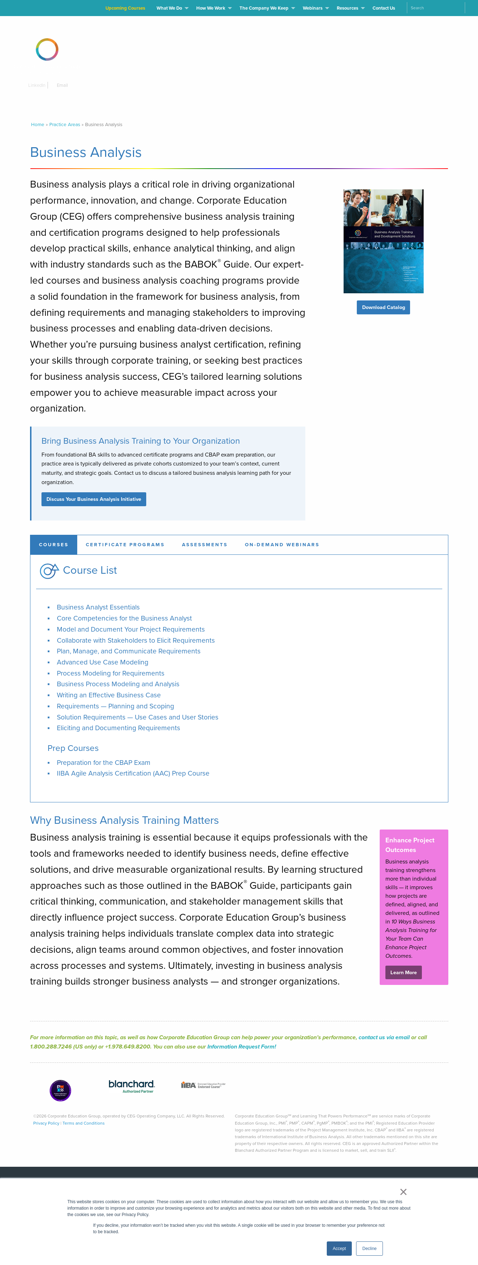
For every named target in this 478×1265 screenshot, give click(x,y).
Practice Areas (64, 124)
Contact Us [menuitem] (384, 8)
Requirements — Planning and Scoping (115, 706)
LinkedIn (34, 85)
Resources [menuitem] (347, 8)
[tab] (53, 544)
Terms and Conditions (84, 1123)
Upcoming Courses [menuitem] (125, 8)
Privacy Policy (46, 1123)
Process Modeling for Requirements (110, 673)
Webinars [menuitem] (312, 8)
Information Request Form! (241, 1046)
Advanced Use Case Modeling (102, 662)
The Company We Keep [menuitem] (264, 8)
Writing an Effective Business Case (109, 695)
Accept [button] (339, 1248)
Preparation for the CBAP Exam (104, 762)
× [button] (403, 1192)
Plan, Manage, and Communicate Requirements (129, 651)
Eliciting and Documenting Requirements (118, 728)
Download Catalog (383, 307)
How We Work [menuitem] (210, 8)
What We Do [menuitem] (169, 8)
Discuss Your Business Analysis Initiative (93, 499)
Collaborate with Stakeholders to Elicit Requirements (136, 640)
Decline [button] (369, 1248)
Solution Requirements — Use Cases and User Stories (137, 717)
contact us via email (384, 1037)
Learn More (403, 972)
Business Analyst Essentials (98, 607)
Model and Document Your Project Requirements (131, 629)
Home (37, 124)
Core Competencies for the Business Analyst (124, 618)
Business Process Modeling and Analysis (118, 684)
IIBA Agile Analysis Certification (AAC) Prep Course (133, 773)
